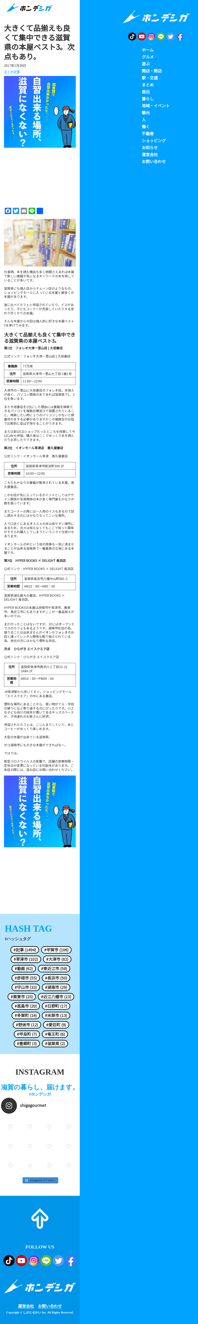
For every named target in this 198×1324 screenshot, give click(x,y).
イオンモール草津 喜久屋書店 (45, 456)
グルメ (148, 56)
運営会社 (26, 1306)
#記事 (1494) (24, 949)
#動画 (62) (24, 968)
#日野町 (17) (56, 1006)
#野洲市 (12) (27, 1024)
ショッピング (154, 140)
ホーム (148, 49)
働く (146, 126)
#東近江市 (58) (54, 968)
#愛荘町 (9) (56, 1024)
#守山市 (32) (26, 987)
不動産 (148, 133)
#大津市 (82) (57, 959)
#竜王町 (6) (55, 1034)
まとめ (148, 84)
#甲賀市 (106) (56, 949)
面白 (146, 91)
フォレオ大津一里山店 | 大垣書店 (46, 356)
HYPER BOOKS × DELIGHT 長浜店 (48, 569)
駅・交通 (150, 77)
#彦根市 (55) (26, 977)
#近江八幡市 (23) (56, 996)
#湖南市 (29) (56, 987)
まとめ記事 (12, 72)
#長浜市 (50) (56, 977)
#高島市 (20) (26, 1006)
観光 (146, 112)
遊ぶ (146, 63)
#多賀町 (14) (26, 1015)
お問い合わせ (50, 1306)
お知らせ (150, 147)
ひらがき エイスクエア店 (41, 657)
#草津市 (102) (26, 959)
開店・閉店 (152, 70)
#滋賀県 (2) (55, 1043)
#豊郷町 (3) (27, 1043)
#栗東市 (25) (22, 996)
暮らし (148, 98)
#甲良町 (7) (27, 1034)
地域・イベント (156, 105)
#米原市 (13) (56, 1015)
